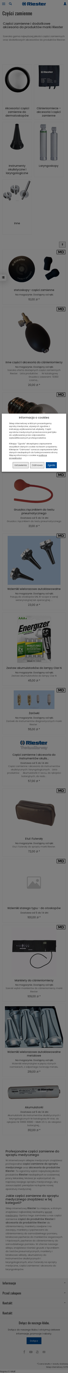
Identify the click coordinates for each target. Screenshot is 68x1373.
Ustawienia (20, 465)
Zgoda (51, 465)
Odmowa (37, 465)
